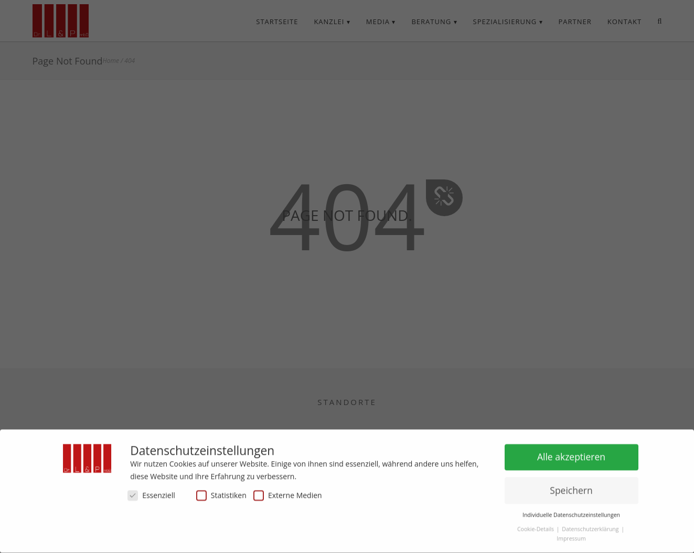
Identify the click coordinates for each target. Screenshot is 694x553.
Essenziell (151, 491)
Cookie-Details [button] (536, 525)
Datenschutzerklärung (591, 525)
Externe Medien (287, 491)
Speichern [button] (571, 486)
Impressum (571, 534)
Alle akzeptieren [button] (571, 452)
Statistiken (221, 491)
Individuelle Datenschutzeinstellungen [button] (571, 511)
